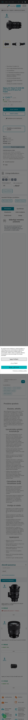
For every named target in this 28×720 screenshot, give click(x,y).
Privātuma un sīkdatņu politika (20, 371)
